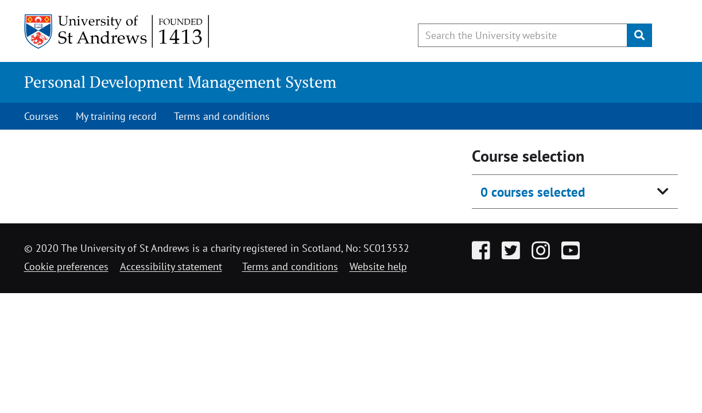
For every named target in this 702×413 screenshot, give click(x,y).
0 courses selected (532, 192)
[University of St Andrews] (117, 31)
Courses (41, 116)
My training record (116, 116)
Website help (378, 266)
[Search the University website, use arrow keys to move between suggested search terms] (522, 35)
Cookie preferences (66, 266)
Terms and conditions (222, 116)
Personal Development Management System (180, 81)
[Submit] (639, 35)
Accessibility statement (171, 266)
